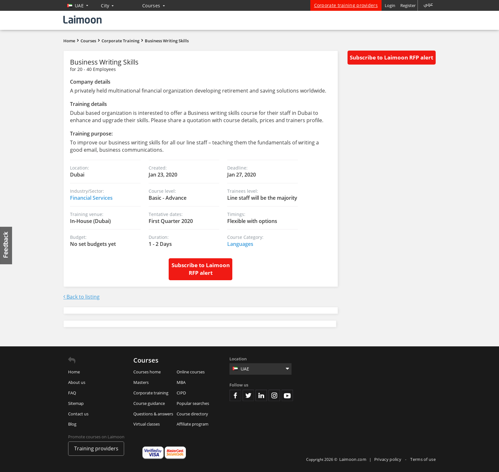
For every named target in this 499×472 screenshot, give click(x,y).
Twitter (248, 395)
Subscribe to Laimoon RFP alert (201, 268)
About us (76, 382)
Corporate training (150, 393)
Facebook (235, 395)
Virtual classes (146, 424)
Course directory (192, 414)
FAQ (72, 393)
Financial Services (91, 197)
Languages (240, 243)
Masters (141, 382)
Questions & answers (153, 414)
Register (408, 5)
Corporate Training (120, 41)
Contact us (78, 414)
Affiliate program (192, 424)
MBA (181, 382)
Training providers (96, 448)
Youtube (287, 395)
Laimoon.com (352, 459)
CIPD (181, 393)
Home (69, 41)
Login (390, 5)
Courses (153, 6)
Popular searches (193, 403)
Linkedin (261, 395)
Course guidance (149, 403)
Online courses (191, 372)
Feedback (6, 245)
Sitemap (76, 403)
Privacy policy (388, 459)
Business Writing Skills (167, 41)
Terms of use (423, 459)
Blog (72, 424)
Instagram (274, 395)
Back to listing (81, 296)
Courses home (147, 372)
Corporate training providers (346, 5)
